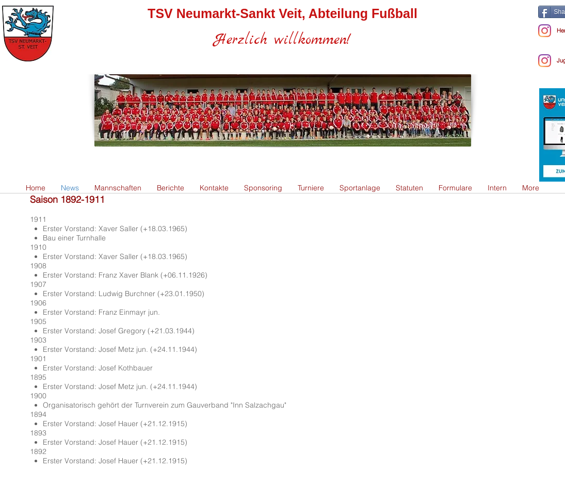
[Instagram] (544, 60)
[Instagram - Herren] (544, 30)
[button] (118, 188)
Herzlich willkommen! (282, 40)
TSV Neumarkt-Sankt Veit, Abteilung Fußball (282, 13)
